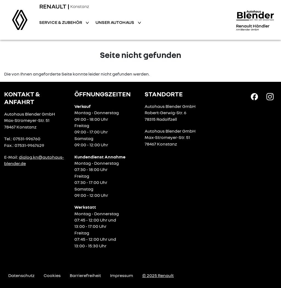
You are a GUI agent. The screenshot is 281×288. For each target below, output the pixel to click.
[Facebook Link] (254, 96)
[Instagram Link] (270, 96)
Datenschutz (21, 275)
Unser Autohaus (115, 22)
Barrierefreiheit (85, 275)
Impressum (121, 275)
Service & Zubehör (61, 22)
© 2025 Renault (158, 275)
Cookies (52, 275)
